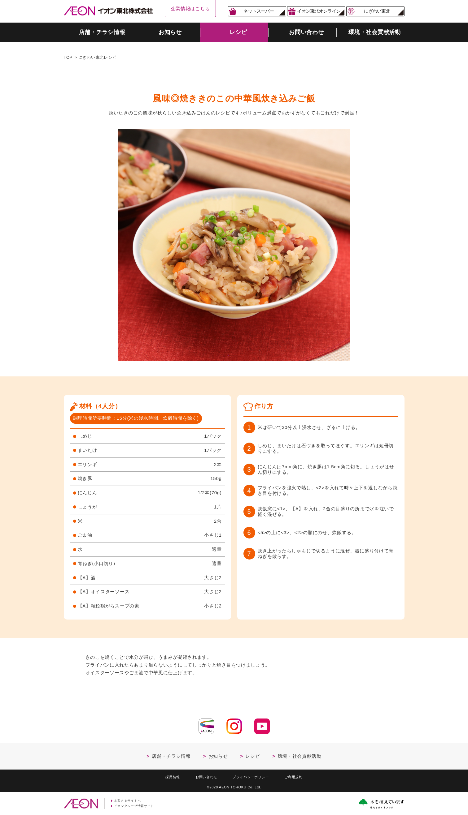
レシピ (252, 754)
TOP (68, 57)
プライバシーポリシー (252, 776)
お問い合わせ (203, 776)
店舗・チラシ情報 (171, 754)
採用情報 (166, 776)
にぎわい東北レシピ (97, 57)
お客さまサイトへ (129, 800)
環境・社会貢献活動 (299, 754)
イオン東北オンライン (318, 11)
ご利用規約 (299, 776)
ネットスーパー (258, 11)
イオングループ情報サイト (136, 806)
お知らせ (218, 754)
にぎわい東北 (377, 11)
